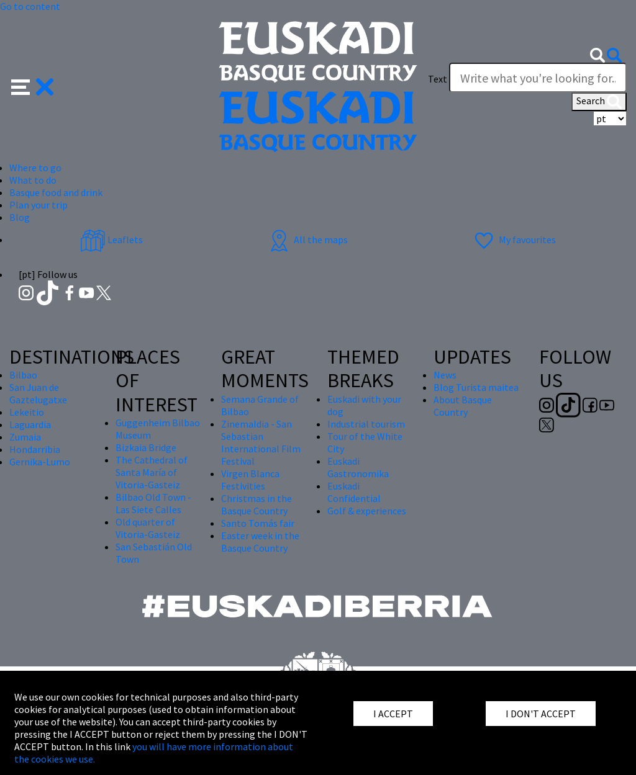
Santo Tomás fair (257, 523)
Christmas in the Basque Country (256, 504)
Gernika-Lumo (39, 461)
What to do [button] (33, 180)
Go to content (30, 6)
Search (599, 101)
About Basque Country (463, 405)
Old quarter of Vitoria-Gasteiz (148, 528)
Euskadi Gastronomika (358, 467)
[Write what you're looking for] (538, 77)
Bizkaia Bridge (146, 447)
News (445, 375)
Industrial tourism (366, 424)
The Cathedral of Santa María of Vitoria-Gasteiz (152, 472)
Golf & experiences (366, 510)
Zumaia (25, 437)
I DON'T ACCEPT (541, 713)
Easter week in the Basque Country (260, 541)
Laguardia (30, 424)
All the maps (307, 239)
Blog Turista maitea (476, 387)
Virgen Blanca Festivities (250, 479)
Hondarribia (34, 449)
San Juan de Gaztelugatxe (38, 393)
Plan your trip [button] (38, 205)
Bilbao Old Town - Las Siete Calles (153, 503)
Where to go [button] (35, 167)
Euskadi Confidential (354, 492)
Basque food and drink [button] (55, 192)
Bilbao (23, 375)
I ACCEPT (393, 713)
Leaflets (111, 239)
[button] (32, 85)
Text (437, 79)
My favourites (513, 239)
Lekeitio (26, 412)
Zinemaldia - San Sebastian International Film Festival (261, 442)
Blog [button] (19, 217)
